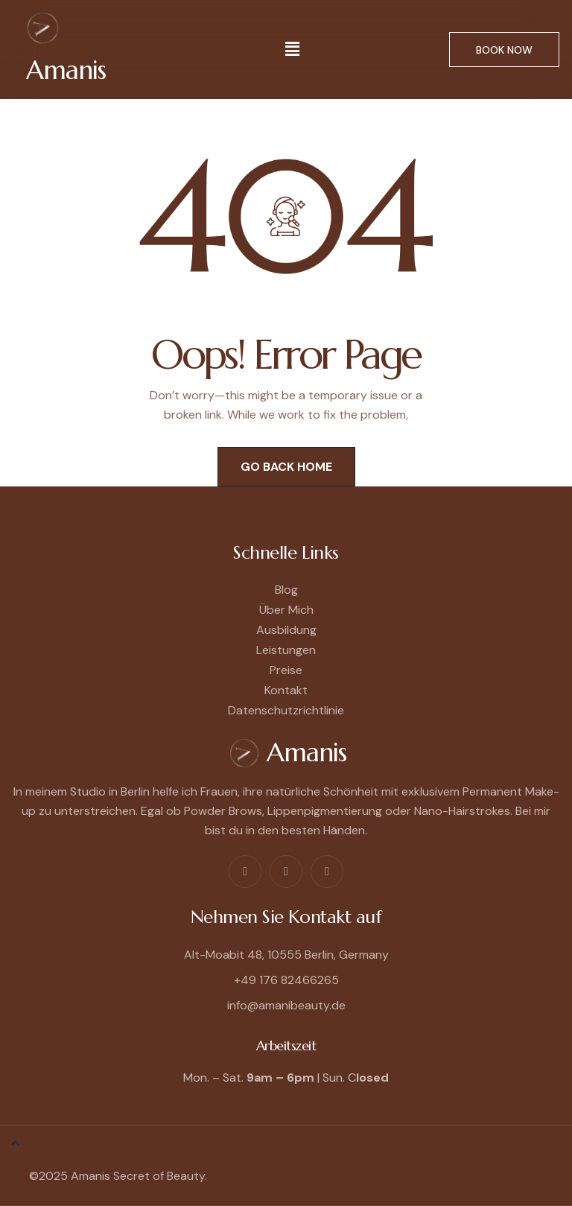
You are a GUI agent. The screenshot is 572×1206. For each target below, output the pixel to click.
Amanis (66, 70)
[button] (292, 49)
